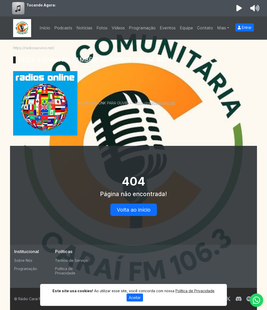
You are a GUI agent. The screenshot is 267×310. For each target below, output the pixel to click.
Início (45, 27)
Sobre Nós (23, 260)
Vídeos (118, 27)
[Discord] (238, 299)
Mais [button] (221, 27)
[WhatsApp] (256, 300)
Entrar (245, 27)
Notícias (84, 27)
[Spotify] (248, 299)
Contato (205, 27)
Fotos (102, 27)
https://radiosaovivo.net (155, 103)
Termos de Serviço (71, 260)
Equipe (186, 27)
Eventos (168, 27)
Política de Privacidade (65, 270)
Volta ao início (133, 210)
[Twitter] (228, 299)
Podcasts (63, 27)
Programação (142, 27)
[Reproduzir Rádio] (239, 8)
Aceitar (135, 297)
